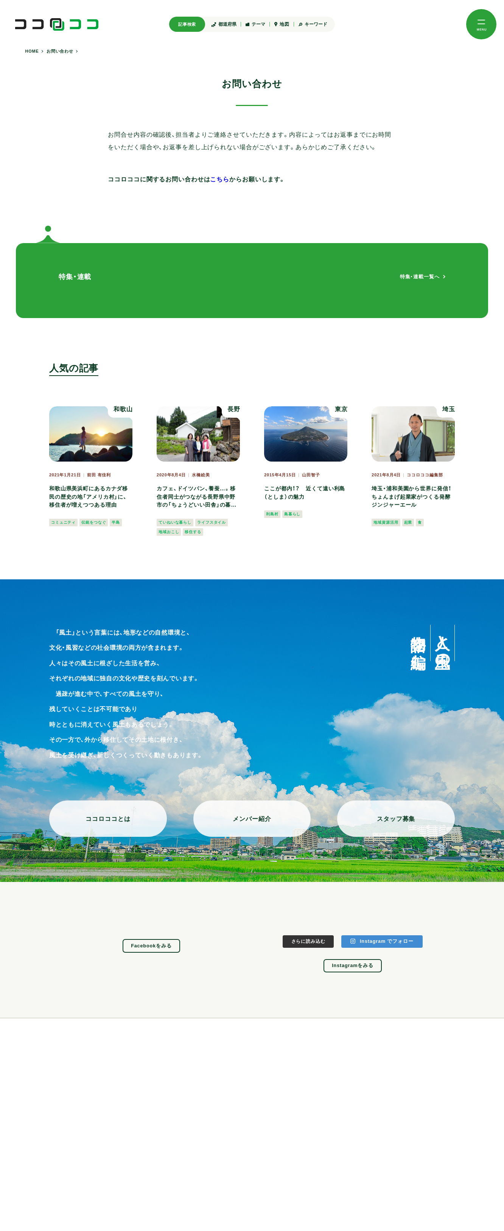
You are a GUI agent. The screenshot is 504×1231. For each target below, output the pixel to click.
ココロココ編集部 (425, 475)
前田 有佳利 (99, 475)
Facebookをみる (151, 946)
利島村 (272, 514)
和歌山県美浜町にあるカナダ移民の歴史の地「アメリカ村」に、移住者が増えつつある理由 (88, 496)
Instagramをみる (352, 966)
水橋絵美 (201, 475)
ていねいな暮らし (175, 522)
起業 (408, 522)
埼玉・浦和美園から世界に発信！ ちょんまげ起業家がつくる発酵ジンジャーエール (411, 496)
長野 (233, 409)
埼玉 (448, 409)
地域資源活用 (385, 522)
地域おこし (169, 532)
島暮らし (292, 514)
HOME (32, 51)
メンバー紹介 (252, 818)
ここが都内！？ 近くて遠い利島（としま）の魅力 (304, 492)
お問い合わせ (60, 51)
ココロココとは (108, 818)
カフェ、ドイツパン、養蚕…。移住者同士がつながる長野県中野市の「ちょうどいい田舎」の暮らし (196, 497)
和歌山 (123, 409)
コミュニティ (63, 522)
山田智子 (311, 475)
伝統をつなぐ (93, 522)
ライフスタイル (211, 522)
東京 (341, 409)
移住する (193, 532)
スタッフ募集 (396, 818)
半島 (116, 522)
